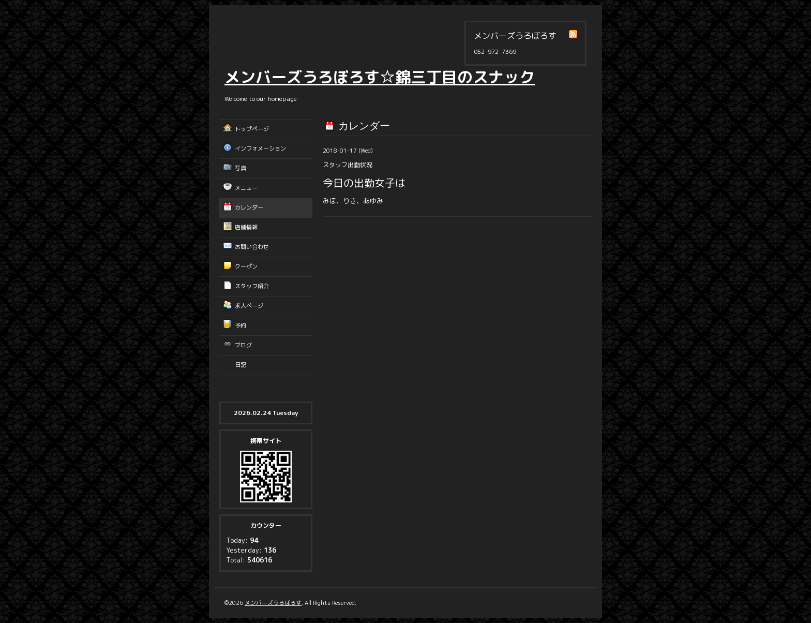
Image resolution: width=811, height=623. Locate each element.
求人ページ (249, 306)
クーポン (246, 266)
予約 (240, 325)
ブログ (243, 345)
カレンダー (249, 207)
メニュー (246, 188)
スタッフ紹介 (252, 286)
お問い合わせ (252, 247)
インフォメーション (260, 148)
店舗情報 (246, 227)
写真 (240, 168)
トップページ (252, 129)
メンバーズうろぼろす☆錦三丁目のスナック (379, 77)
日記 (240, 365)
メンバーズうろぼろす (273, 603)
